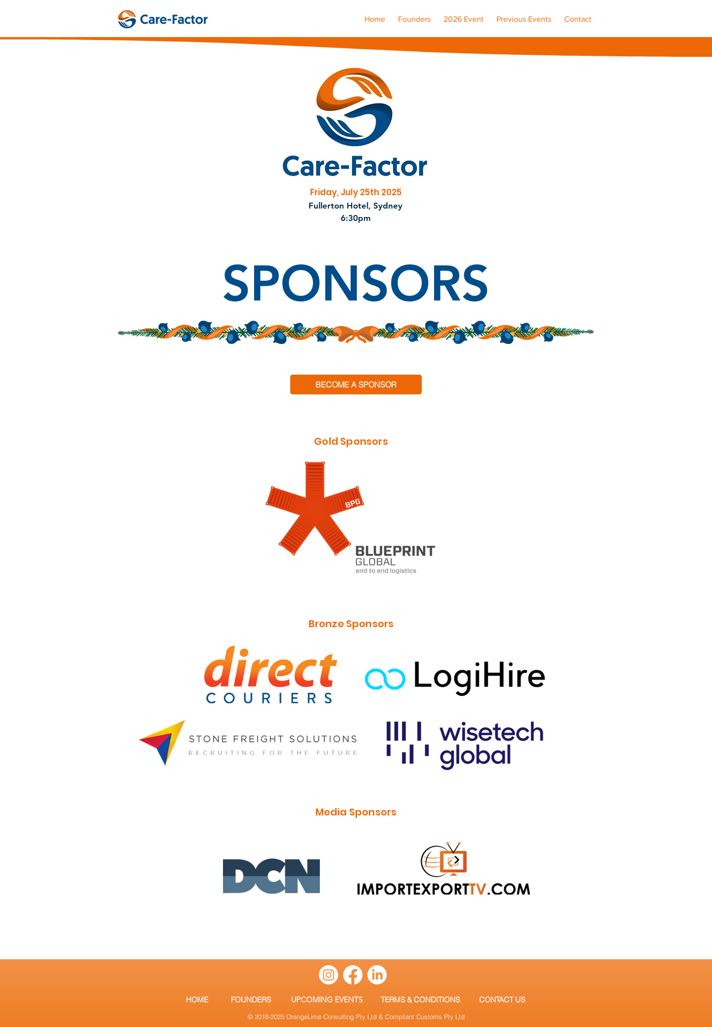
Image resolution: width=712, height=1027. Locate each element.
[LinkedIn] (377, 974)
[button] (524, 14)
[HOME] (196, 999)
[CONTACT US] (502, 999)
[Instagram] (328, 974)
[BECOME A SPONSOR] (356, 384)
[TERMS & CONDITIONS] (420, 999)
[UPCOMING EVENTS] (326, 999)
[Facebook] (352, 974)
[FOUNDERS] (250, 999)
